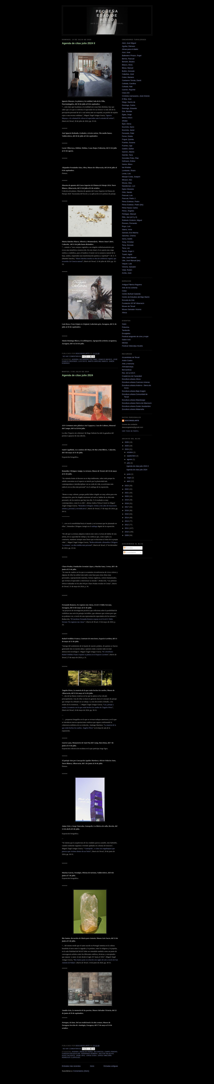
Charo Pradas (111, 1051)
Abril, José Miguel (129, 43)
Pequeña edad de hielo (107, 15)
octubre (130, 452)
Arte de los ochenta (129, 288)
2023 (127, 486)
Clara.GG (126, 93)
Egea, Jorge (127, 114)
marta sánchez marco (98, 361)
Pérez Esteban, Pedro (130, 201)
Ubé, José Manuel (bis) (131, 260)
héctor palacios (106, 1053)
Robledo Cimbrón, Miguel (132, 220)
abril (129, 481)
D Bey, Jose (126, 99)
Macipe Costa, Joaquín (131, 177)
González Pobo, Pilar (130, 158)
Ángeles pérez (86, 1051)
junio (129, 474)
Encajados (126, 333)
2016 (127, 510)
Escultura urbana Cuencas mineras (136, 382)
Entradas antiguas (111, 1066)
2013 (127, 521)
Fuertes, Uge (127, 146)
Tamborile (126, 330)
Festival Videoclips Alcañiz (132, 346)
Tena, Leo (126, 248)
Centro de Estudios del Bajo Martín (136, 297)
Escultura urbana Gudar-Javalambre (136, 406)
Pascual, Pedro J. (129, 198)
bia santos (99, 1051)
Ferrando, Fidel (128, 133)
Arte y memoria (128, 364)
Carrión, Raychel (128, 90)
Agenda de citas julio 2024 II (78, 43)
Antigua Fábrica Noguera (132, 285)
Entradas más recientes (71, 1066)
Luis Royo (82, 361)
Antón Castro (127, 360)
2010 (127, 532)
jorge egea (91, 1055)
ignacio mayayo (105, 359)
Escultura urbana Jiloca (131, 379)
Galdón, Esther (128, 149)
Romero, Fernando (129, 223)
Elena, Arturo (127, 118)
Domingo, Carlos (128, 105)
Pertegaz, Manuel (129, 214)
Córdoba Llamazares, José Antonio (136, 96)
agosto (130, 459)
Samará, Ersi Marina (130, 233)
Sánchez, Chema (129, 236)
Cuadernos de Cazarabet (132, 376)
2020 (127, 496)
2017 (127, 507)
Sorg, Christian (128, 242)
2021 (127, 493)
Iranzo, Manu (127, 164)
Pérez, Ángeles (128, 211)
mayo (129, 478)
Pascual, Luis (127, 195)
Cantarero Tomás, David (131, 80)
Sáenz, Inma (127, 229)
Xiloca (124, 313)
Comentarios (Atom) (81, 1071)
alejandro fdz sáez (88, 359)
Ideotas (125, 343)
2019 (127, 500)
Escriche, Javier (128, 130)
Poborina (125, 327)
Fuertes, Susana (128, 142)
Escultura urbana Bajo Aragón (134, 391)
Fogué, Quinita (128, 139)
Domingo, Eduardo (129, 108)
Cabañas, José (128, 74)
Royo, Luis (126, 226)
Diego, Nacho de (128, 102)
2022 (127, 489)
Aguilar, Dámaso (128, 46)
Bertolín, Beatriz (128, 62)
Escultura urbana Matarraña (133, 409)
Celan (124, 291)
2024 (127, 449)
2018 (127, 503)
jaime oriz (80, 1055)
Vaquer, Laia (127, 264)
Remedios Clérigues (71, 1057)
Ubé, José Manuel (129, 257)
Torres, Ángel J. (128, 251)
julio (129, 463)
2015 (127, 514)
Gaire (124, 324)
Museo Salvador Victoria (131, 309)
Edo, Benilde (127, 111)
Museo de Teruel (128, 306)
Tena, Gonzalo (127, 245)
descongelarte (132, 420)
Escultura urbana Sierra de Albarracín (137, 403)
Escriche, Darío (128, 127)
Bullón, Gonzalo (128, 71)
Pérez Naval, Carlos (130, 208)
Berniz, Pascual (128, 59)
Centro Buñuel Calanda (131, 294)
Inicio (92, 1066)
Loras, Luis (126, 173)
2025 (127, 446)
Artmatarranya (127, 367)
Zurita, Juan (126, 273)
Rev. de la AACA (128, 373)
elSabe (124, 121)
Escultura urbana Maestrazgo (133, 400)
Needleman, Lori (128, 186)
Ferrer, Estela (127, 136)
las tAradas (126, 167)
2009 (127, 535)
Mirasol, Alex (127, 180)
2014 (127, 518)
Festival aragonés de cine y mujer (135, 336)
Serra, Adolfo (127, 239)
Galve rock (126, 340)
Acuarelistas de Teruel (130, 357)
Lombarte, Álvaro (129, 170)
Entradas (128, 548)
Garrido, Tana (127, 155)
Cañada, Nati (127, 86)
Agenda (75, 359)
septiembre (131, 456)
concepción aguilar (71, 1053)
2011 (127, 528)
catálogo (94, 526)
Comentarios (130, 552)
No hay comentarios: (72, 356)
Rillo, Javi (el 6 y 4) (129, 217)
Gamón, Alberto (128, 152)
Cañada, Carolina (129, 83)
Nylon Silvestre (128, 189)
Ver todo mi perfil (130, 431)
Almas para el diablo (130, 49)
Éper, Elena (126, 124)
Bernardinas (127, 370)
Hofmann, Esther (128, 161)
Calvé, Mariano (128, 77)
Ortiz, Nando (127, 192)
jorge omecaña (105, 1055)
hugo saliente (68, 1055)
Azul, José (126, 52)
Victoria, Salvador (129, 267)
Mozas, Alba (127, 183)
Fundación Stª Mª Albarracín (133, 303)
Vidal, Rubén (127, 270)
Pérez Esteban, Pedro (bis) (132, 205)
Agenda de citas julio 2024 (77, 375)
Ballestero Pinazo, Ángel (131, 55)
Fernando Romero (89, 1053)
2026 (127, 442)
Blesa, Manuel (127, 68)
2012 (127, 525)
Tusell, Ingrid (127, 254)
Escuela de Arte (128, 300)
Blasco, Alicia (127, 65)
